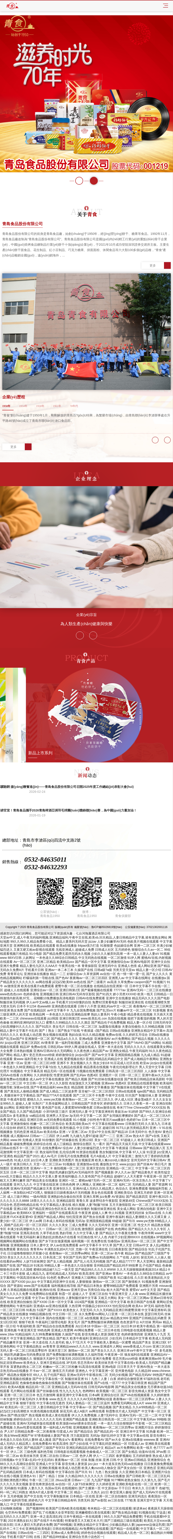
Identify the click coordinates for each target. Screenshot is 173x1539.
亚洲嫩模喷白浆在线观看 (92, 1512)
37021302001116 (156, 927)
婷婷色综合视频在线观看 (98, 1533)
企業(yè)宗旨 (86, 615)
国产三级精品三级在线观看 (123, 1520)
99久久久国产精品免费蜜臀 (123, 1516)
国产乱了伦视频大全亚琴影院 (53, 1512)
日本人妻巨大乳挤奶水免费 (33, 1524)
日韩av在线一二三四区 (33, 1533)
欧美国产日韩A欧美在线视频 (66, 1508)
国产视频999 (35, 1508)
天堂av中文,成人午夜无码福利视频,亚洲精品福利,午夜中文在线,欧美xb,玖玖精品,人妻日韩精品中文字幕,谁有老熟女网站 (83, 937)
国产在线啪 (8, 1533)
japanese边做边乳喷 (150, 1524)
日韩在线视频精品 (65, 1528)
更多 (160, 265)
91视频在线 (147, 1512)
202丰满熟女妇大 (20, 1520)
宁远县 (161, 1512)
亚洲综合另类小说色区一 (86, 1537)
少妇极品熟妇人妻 (121, 1524)
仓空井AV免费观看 (18, 1512)
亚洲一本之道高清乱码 (46, 1516)
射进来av (139, 1508)
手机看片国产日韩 (19, 1537)
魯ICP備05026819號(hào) (106, 927)
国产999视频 (63, 1524)
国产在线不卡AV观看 (48, 1520)
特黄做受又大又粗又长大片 (84, 1520)
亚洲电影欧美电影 (38, 1528)
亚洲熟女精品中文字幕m (90, 1524)
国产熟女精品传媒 (124, 1512)
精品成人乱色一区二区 (133, 1533)
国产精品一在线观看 (124, 1528)
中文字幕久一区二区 (154, 1528)
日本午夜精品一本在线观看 (82, 1516)
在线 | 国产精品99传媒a (50, 1537)
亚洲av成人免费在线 (65, 1533)
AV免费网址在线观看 (94, 1528)
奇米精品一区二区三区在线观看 (109, 1508)
